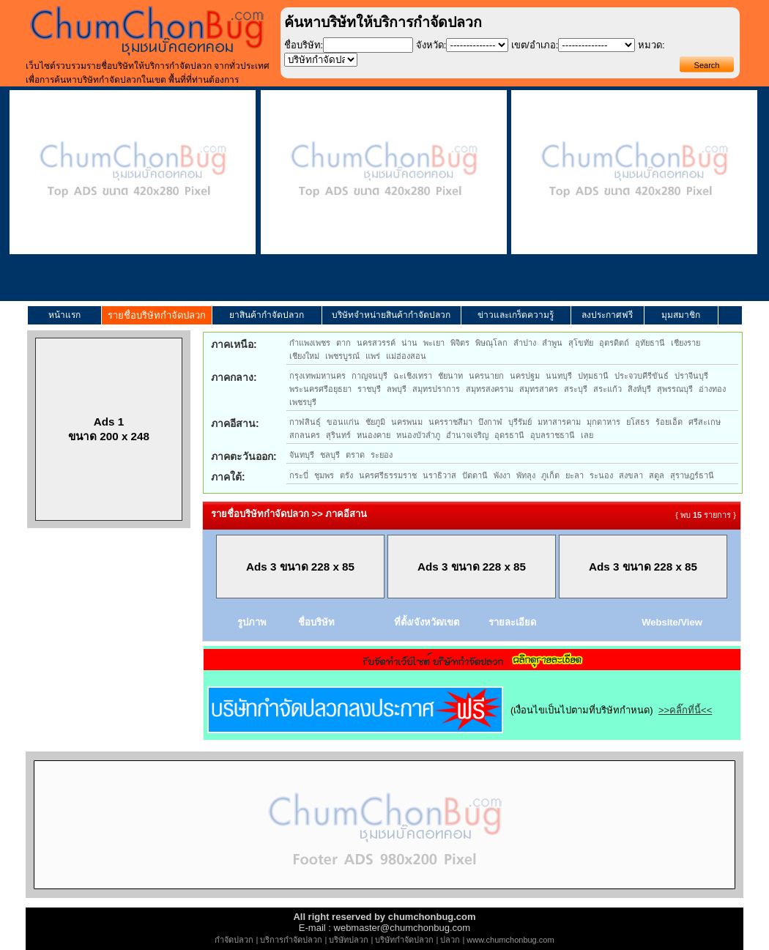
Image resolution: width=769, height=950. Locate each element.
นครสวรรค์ (376, 342)
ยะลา (574, 475)
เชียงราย (685, 342)
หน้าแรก (64, 315)
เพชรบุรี (302, 402)
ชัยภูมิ (375, 422)
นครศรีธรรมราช (388, 475)
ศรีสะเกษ (704, 422)
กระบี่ (298, 475)
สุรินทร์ (338, 435)
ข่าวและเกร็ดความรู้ (516, 315)
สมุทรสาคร (538, 389)
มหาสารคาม (559, 422)
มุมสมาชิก (680, 315)
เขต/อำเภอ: (534, 45)
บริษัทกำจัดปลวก (404, 939)
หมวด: (651, 45)
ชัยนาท (450, 375)
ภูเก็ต (550, 475)
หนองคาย (373, 435)
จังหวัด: (431, 45)
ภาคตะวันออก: (244, 456)
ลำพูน (552, 342)
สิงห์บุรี (639, 389)
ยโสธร (638, 422)
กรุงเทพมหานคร (317, 375)
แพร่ (372, 356)
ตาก (343, 342)
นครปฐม (525, 375)
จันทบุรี (301, 454)
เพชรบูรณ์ (342, 356)
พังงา (502, 475)
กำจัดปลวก (234, 939)
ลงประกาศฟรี (607, 315)
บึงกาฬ (490, 422)
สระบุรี (575, 389)
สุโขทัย (580, 342)
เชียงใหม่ (304, 356)
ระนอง (601, 475)
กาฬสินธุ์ (305, 422)
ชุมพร (324, 475)
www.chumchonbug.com (510, 939)
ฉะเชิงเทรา (412, 375)
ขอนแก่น (343, 422)
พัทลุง (525, 475)
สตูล (656, 475)
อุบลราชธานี (552, 435)
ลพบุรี (396, 389)
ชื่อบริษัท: (304, 45)
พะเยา (434, 342)
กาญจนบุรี (369, 375)
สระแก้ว (607, 389)
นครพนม (407, 422)
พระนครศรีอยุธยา (320, 389)
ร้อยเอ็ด (669, 422)
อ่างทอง (712, 389)
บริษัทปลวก (348, 939)
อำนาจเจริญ (467, 435)
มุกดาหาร (603, 422)
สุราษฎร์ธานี (692, 475)
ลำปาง (524, 342)
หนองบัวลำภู (418, 435)
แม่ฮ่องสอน (406, 356)
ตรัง (346, 475)
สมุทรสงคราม (489, 389)
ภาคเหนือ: (234, 344)
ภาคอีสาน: (235, 423)
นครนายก (486, 375)
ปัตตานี (475, 475)
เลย (587, 435)
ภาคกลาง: (234, 377)
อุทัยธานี (650, 342)
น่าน (409, 342)
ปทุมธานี (593, 375)
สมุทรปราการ (436, 389)
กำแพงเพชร (309, 342)
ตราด (355, 454)
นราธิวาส (439, 475)
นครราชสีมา (450, 422)
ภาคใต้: (228, 477)
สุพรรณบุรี (675, 389)
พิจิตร (459, 342)
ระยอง (382, 454)
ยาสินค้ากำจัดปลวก (266, 315)
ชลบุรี (330, 454)
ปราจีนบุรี (691, 375)
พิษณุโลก (491, 342)
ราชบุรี (369, 389)
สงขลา (631, 475)
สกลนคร (304, 435)
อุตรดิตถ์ (614, 342)
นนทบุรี (559, 375)
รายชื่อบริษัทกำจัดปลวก (157, 315)
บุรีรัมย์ (520, 422)
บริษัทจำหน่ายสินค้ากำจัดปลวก (391, 315)
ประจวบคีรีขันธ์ (641, 375)
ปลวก (450, 939)
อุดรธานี (509, 435)
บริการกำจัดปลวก (291, 939)
